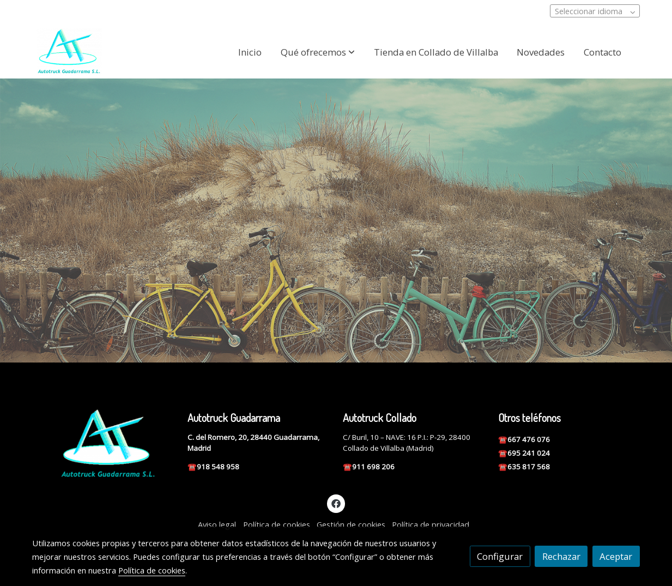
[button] (317, 51)
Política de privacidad (430, 524)
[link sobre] (103, 444)
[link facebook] (336, 503)
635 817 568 (528, 467)
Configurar (500, 556)
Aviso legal (217, 524)
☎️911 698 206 (369, 467)
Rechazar (561, 556)
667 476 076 (529, 439)
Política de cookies (276, 524)
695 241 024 (529, 453)
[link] (69, 52)
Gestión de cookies (351, 524)
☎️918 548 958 (213, 467)
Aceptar (616, 556)
